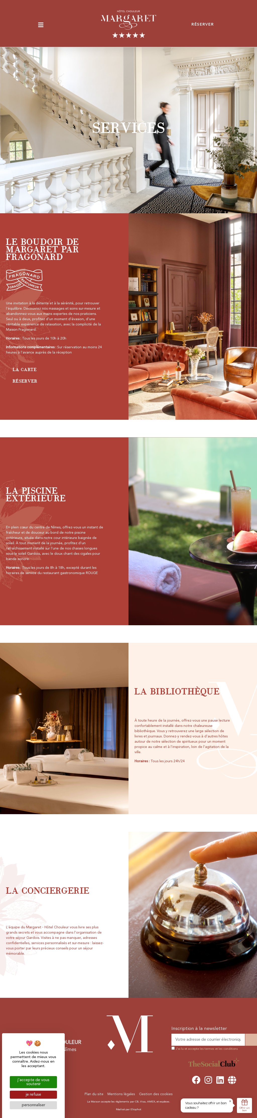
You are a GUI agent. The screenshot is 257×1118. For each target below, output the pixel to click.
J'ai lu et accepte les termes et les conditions (207, 1049)
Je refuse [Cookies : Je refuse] (33, 1095)
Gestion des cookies (156, 1094)
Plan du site (94, 1094)
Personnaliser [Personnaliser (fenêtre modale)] (33, 1105)
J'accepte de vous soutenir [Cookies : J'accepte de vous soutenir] (33, 1082)
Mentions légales (121, 1094)
